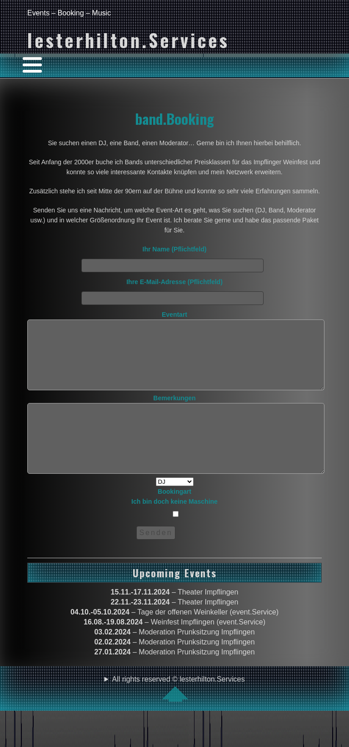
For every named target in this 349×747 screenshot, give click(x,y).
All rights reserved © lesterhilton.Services (178, 716)
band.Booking (174, 118)
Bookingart (174, 539)
